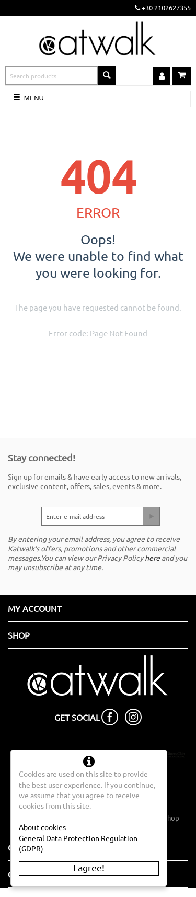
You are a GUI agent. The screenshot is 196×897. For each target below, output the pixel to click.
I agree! (89, 867)
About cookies (42, 827)
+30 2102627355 (163, 7)
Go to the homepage (82, 359)
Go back (135, 359)
